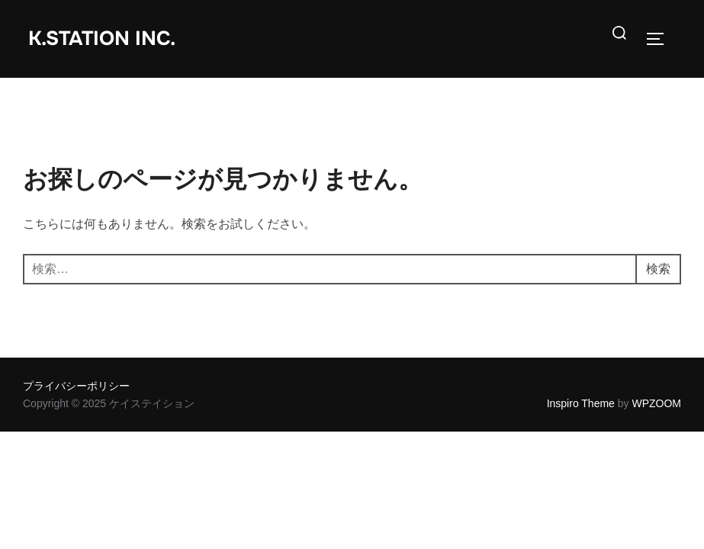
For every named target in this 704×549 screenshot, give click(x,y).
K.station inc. (101, 38)
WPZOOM (656, 403)
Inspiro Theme (581, 403)
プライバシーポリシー (76, 386)
